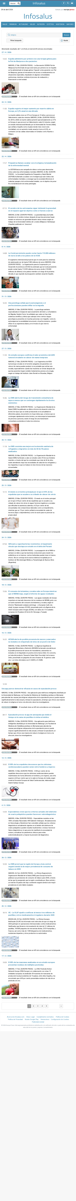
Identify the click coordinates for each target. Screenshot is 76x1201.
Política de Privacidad (15, 1019)
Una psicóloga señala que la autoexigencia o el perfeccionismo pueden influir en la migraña (27, 304)
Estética (50, 24)
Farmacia (13, 24)
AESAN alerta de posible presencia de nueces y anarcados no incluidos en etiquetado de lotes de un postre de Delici (32, 640)
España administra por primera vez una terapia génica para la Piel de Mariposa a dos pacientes (32, 60)
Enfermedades (44, 30)
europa (69, 9)
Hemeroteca (45, 1019)
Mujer (32, 24)
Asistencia (60, 24)
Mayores (70, 24)
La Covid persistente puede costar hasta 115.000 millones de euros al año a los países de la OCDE (31, 254)
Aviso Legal (30, 1017)
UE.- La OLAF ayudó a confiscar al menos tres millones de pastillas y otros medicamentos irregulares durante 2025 (31, 913)
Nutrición (41, 24)
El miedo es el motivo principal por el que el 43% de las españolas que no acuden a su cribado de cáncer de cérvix (32, 493)
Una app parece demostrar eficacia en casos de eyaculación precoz (29, 688)
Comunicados (30, 30)
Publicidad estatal (38, 1022)
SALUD (5, 24)
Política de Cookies (62, 1017)
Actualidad (23, 24)
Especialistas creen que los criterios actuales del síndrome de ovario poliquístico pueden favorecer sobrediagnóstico (32, 813)
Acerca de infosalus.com (15, 1017)
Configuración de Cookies (60, 1019)
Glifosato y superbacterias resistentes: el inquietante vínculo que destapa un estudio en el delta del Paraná (30, 545)
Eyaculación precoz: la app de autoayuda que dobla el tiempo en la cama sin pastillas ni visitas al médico (29, 716)
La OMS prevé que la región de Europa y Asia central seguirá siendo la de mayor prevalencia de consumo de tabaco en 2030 (30, 866)
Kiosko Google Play (31, 1019)
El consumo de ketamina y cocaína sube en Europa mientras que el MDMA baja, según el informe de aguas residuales (32, 592)
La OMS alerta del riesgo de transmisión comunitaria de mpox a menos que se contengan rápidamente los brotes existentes (31, 400)
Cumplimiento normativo (45, 1017)
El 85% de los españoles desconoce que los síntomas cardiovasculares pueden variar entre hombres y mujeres (31, 765)
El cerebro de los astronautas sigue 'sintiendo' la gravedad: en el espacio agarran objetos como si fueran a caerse (32, 209)
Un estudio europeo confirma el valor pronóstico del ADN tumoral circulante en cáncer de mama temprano (31, 356)
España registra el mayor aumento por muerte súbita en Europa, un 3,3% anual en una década (31, 109)
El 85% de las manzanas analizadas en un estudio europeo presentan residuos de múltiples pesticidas (31, 963)
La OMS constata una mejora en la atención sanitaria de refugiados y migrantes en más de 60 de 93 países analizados (30, 449)
